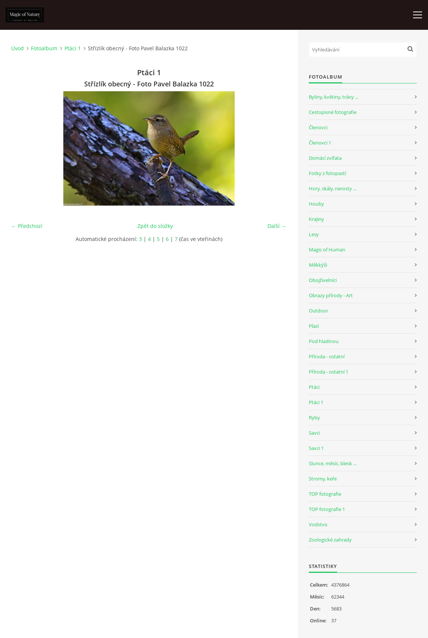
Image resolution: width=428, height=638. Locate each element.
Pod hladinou (324, 341)
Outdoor (318, 310)
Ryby (314, 417)
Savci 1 (316, 448)
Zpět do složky (155, 225)
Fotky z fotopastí (327, 173)
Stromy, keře (323, 478)
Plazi (314, 326)
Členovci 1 (320, 142)
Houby (316, 203)
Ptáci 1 (72, 48)
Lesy (314, 234)
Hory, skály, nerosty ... (332, 188)
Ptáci (314, 387)
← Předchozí (26, 225)
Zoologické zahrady (330, 539)
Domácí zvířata (325, 158)
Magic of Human (327, 249)
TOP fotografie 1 (327, 509)
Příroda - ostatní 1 (328, 371)
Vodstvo (318, 524)
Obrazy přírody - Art (331, 295)
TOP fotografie (325, 494)
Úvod (17, 48)
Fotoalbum (44, 48)
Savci (314, 432)
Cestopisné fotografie (332, 112)
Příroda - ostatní (327, 356)
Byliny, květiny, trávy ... (333, 96)
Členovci (318, 127)
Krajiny (316, 219)
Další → (276, 225)
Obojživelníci (323, 280)
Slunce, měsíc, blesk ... (332, 463)
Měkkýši (318, 264)
